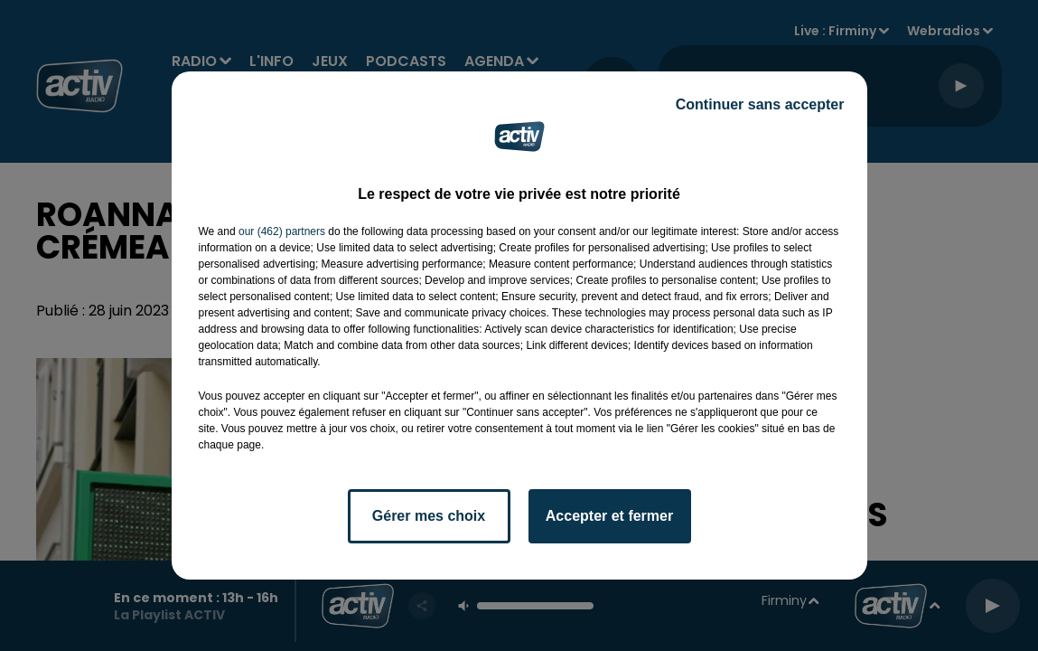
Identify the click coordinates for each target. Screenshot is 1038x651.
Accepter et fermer (609, 516)
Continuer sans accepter (760, 104)
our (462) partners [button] (281, 231)
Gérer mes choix (428, 516)
